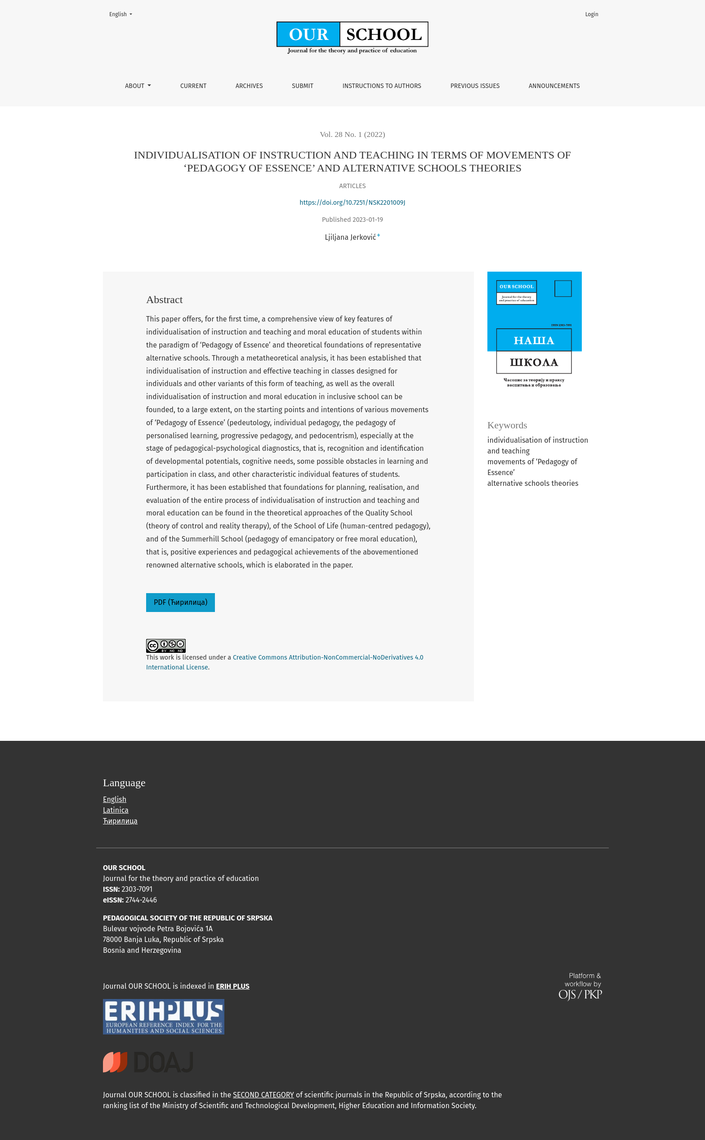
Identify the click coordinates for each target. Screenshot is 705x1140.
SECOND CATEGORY (263, 1095)
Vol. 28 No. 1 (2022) (352, 134)
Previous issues (475, 86)
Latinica (116, 810)
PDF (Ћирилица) (180, 602)
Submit (302, 86)
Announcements (554, 86)
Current (193, 86)
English (123, 14)
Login (591, 14)
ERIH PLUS (233, 986)
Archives (249, 86)
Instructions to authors (382, 86)
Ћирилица (120, 821)
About (135, 86)
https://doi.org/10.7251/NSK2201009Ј (352, 203)
